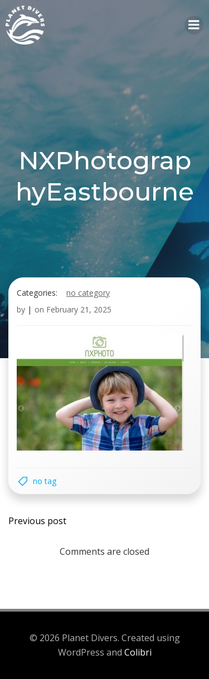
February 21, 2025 (78, 309)
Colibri (138, 652)
